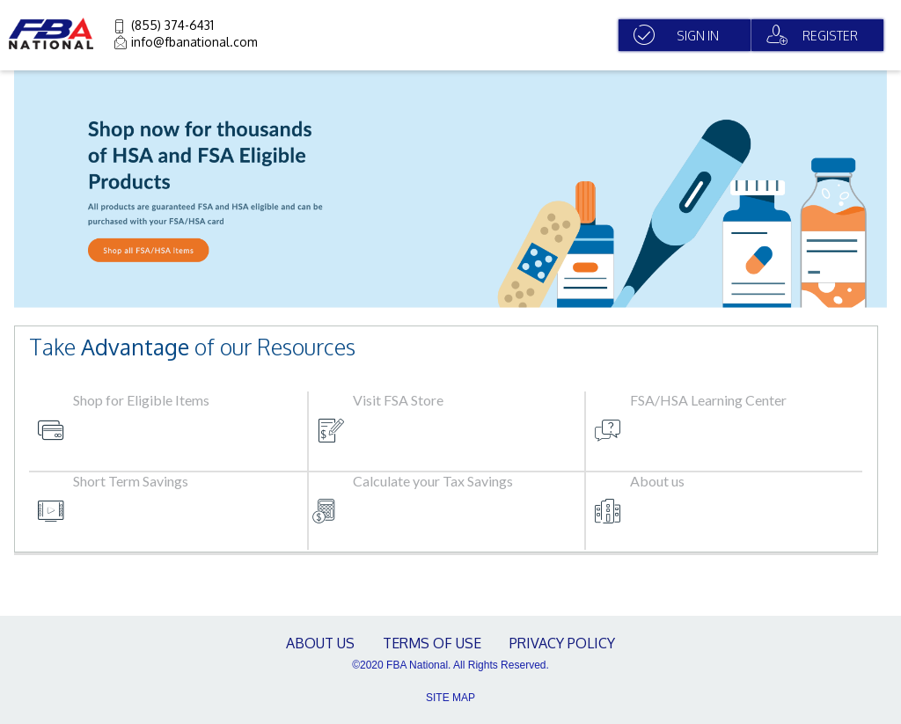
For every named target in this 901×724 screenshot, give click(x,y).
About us (657, 480)
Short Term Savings (130, 480)
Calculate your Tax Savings (433, 480)
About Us (320, 643)
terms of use (432, 643)
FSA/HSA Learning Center (708, 399)
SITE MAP (450, 697)
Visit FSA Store (398, 399)
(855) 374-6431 (172, 25)
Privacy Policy (562, 643)
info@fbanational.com (194, 41)
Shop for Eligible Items (141, 399)
